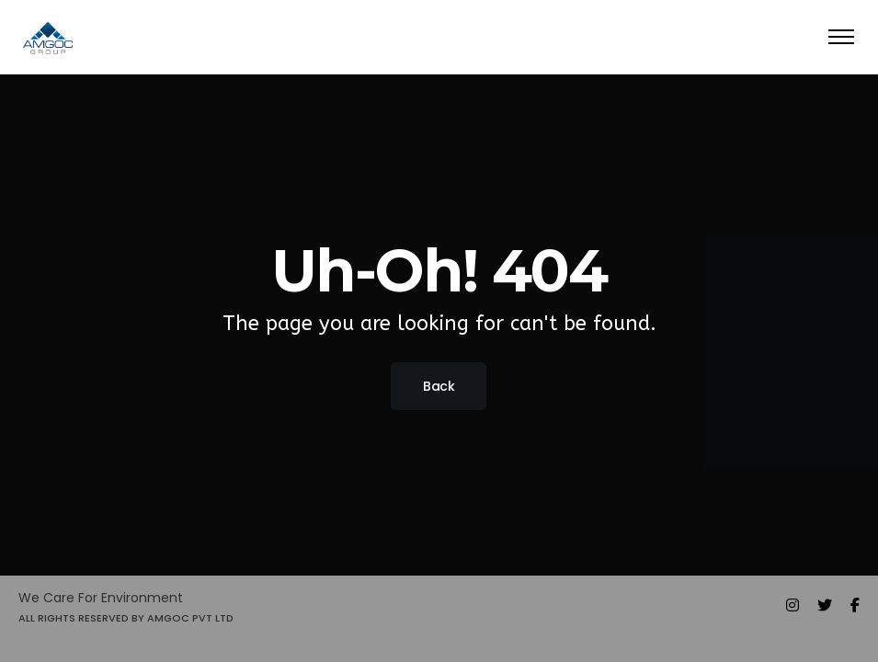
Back (438, 386)
